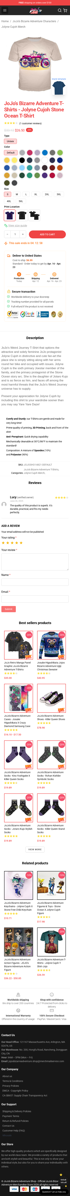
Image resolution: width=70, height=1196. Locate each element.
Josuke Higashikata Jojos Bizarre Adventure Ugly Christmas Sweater (51, 666)
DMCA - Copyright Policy (15, 1090)
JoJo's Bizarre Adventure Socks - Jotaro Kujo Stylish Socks (18, 829)
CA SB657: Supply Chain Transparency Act (24, 1095)
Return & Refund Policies (15, 1121)
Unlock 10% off (64, 1181)
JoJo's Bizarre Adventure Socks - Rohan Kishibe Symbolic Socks (50, 776)
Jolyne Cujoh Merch (13, 26)
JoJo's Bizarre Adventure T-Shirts (41, 469)
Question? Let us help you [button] (54, 1192)
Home (5, 21)
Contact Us (8, 1125)
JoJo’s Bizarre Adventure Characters (34, 21)
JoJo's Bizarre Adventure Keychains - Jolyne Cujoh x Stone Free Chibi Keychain (18, 906)
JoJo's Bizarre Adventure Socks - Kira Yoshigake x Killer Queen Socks (17, 776)
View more (35, 849)
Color (7, 146)
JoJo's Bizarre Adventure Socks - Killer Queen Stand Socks (51, 829)
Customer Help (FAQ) (13, 1130)
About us (7, 1076)
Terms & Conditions (12, 1081)
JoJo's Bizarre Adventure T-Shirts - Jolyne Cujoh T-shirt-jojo (51, 963)
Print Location (12, 206)
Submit (8, 609)
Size (6, 188)
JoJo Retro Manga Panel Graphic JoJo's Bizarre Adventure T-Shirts (17, 666)
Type (6, 135)
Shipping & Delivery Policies (16, 1111)
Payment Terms (10, 1116)
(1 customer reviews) (30, 123)
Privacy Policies (10, 1085)
